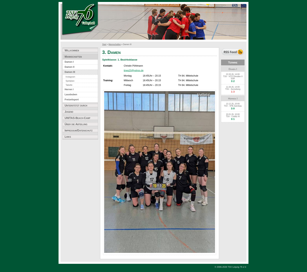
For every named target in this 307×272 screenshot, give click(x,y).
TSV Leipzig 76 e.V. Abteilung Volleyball (80, 19)
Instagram (70, 77)
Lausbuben (71, 94)
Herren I (69, 89)
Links (68, 136)
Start (104, 44)
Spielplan (70, 81)
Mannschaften (114, 44)
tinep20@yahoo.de (134, 70)
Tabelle (69, 85)
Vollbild (203, 95)
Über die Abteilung (76, 124)
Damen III (70, 72)
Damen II (69, 67)
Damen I (69, 62)
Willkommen (72, 50)
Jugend (69, 111)
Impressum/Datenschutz (79, 130)
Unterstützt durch (76, 105)
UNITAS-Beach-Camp (77, 118)
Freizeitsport (72, 99)
